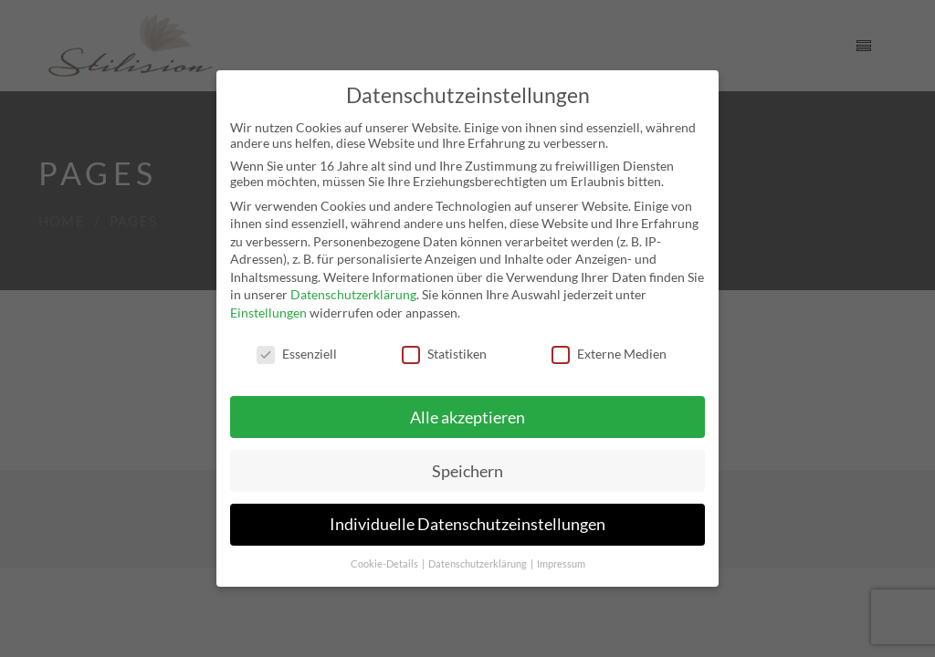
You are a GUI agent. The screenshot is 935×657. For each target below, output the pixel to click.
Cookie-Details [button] (385, 563)
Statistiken (444, 353)
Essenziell (297, 353)
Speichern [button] (467, 471)
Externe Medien (609, 353)
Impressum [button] (561, 563)
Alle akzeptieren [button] (467, 417)
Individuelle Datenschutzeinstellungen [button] (467, 524)
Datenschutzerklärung (353, 294)
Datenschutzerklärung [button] (478, 563)
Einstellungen (268, 312)
